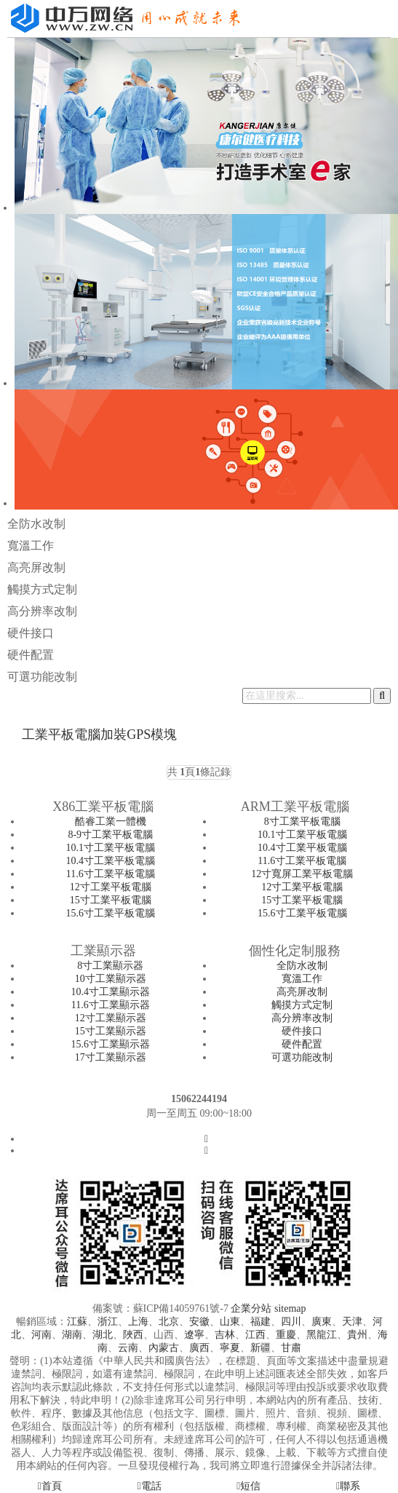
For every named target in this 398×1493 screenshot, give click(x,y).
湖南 (72, 1334)
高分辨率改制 (42, 611)
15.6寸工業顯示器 (111, 1044)
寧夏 (230, 1347)
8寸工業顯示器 (110, 965)
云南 (128, 1347)
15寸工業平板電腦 (110, 900)
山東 (230, 1321)
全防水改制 (36, 524)
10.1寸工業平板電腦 (111, 847)
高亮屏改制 (36, 567)
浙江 (107, 1321)
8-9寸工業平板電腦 (110, 834)
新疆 (260, 1347)
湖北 (102, 1334)
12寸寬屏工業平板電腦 (302, 873)
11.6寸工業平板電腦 (110, 873)
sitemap (290, 1308)
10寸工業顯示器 (110, 978)
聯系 (348, 1486)
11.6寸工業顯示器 (110, 1004)
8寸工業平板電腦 (302, 821)
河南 (41, 1334)
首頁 (50, 1486)
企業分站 (251, 1308)
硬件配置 (30, 655)
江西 (255, 1334)
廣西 (199, 1347)
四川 (291, 1321)
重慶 (286, 1334)
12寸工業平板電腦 (110, 887)
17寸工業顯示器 (110, 1057)
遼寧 (194, 1334)
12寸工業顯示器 (110, 1018)
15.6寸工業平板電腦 (111, 913)
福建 (260, 1321)
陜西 (133, 1334)
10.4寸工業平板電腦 (111, 860)
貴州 (357, 1334)
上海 (138, 1321)
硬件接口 (30, 633)
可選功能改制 (42, 676)
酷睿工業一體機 (110, 821)
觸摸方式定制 (42, 589)
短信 (248, 1486)
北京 (169, 1321)
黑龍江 (321, 1334)
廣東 (321, 1321)
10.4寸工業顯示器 (111, 991)
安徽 (199, 1321)
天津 (352, 1321)
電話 (150, 1486)
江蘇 (77, 1321)
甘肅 (291, 1347)
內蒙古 (163, 1347)
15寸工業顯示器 (110, 1031)
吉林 (225, 1334)
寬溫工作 (30, 545)
